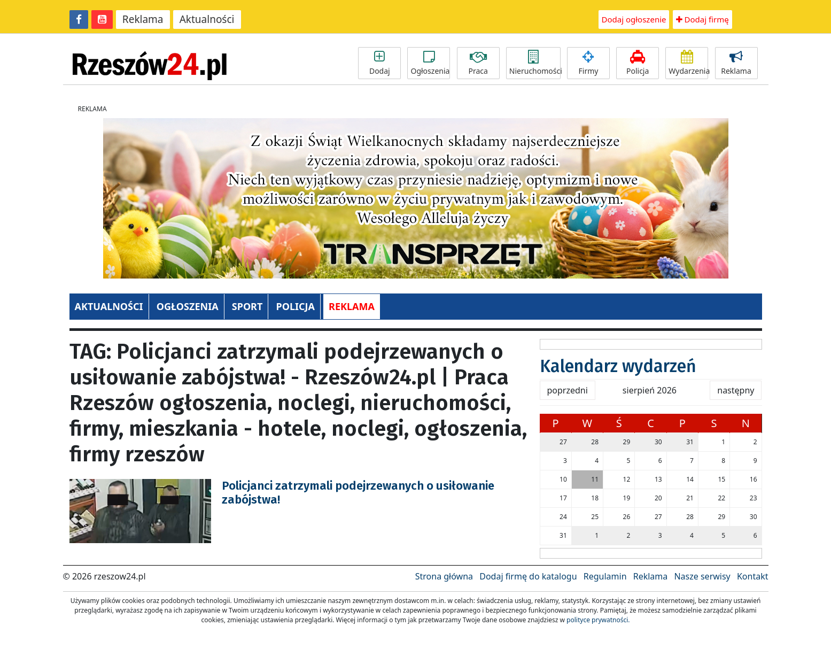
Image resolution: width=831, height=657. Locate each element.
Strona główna (444, 576)
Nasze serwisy (702, 576)
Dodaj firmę (702, 19)
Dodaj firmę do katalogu (528, 576)
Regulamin (605, 576)
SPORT (247, 306)
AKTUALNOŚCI (109, 306)
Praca (478, 63)
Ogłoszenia (429, 63)
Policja (637, 63)
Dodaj (379, 63)
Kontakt (752, 576)
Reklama (143, 19)
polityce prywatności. (598, 619)
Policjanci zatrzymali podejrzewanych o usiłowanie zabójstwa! (358, 492)
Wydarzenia (688, 63)
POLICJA (295, 306)
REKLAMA (352, 306)
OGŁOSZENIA (188, 306)
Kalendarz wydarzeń (618, 366)
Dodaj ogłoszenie (634, 19)
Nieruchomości (535, 63)
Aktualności (207, 19)
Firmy (588, 63)
